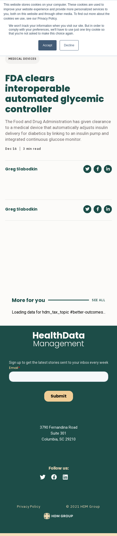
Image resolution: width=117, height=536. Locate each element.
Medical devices (22, 58)
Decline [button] (69, 45)
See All (98, 300)
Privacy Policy (28, 506)
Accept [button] (47, 45)
